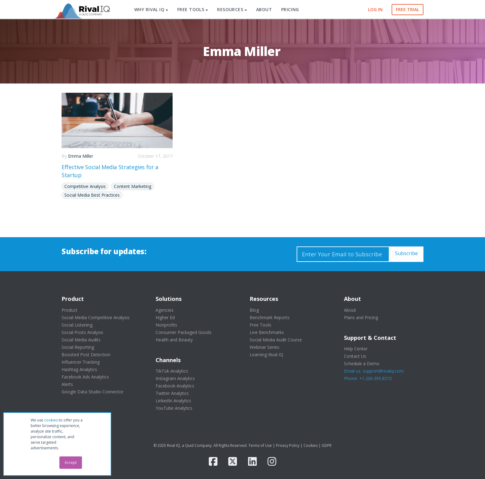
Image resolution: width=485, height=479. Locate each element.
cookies (51, 420)
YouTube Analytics (174, 408)
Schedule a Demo (362, 363)
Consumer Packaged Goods (184, 332)
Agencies (165, 310)
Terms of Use (260, 445)
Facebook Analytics (175, 386)
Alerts (67, 384)
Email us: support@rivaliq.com (374, 371)
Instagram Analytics (175, 378)
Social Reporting (78, 347)
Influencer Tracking (81, 362)
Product (69, 310)
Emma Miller (80, 156)
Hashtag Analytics (79, 369)
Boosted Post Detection (86, 354)
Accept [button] (71, 462)
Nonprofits (166, 325)
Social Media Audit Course (276, 340)
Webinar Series (264, 347)
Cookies (310, 445)
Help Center (355, 349)
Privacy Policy (287, 445)
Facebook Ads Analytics (85, 377)
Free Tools (260, 325)
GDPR (327, 445)
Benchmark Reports (270, 317)
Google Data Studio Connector (92, 392)
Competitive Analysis (85, 186)
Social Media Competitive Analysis (96, 317)
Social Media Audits (81, 340)
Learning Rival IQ (266, 354)
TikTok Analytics (172, 371)
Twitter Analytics (172, 393)
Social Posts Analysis (82, 332)
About (350, 310)
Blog (254, 310)
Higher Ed (165, 317)
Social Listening (77, 325)
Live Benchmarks (267, 332)
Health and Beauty (174, 340)
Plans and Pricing (361, 317)
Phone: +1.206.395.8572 (368, 378)
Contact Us (355, 356)
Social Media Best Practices (92, 195)
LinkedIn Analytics (173, 401)
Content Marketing (132, 186)
